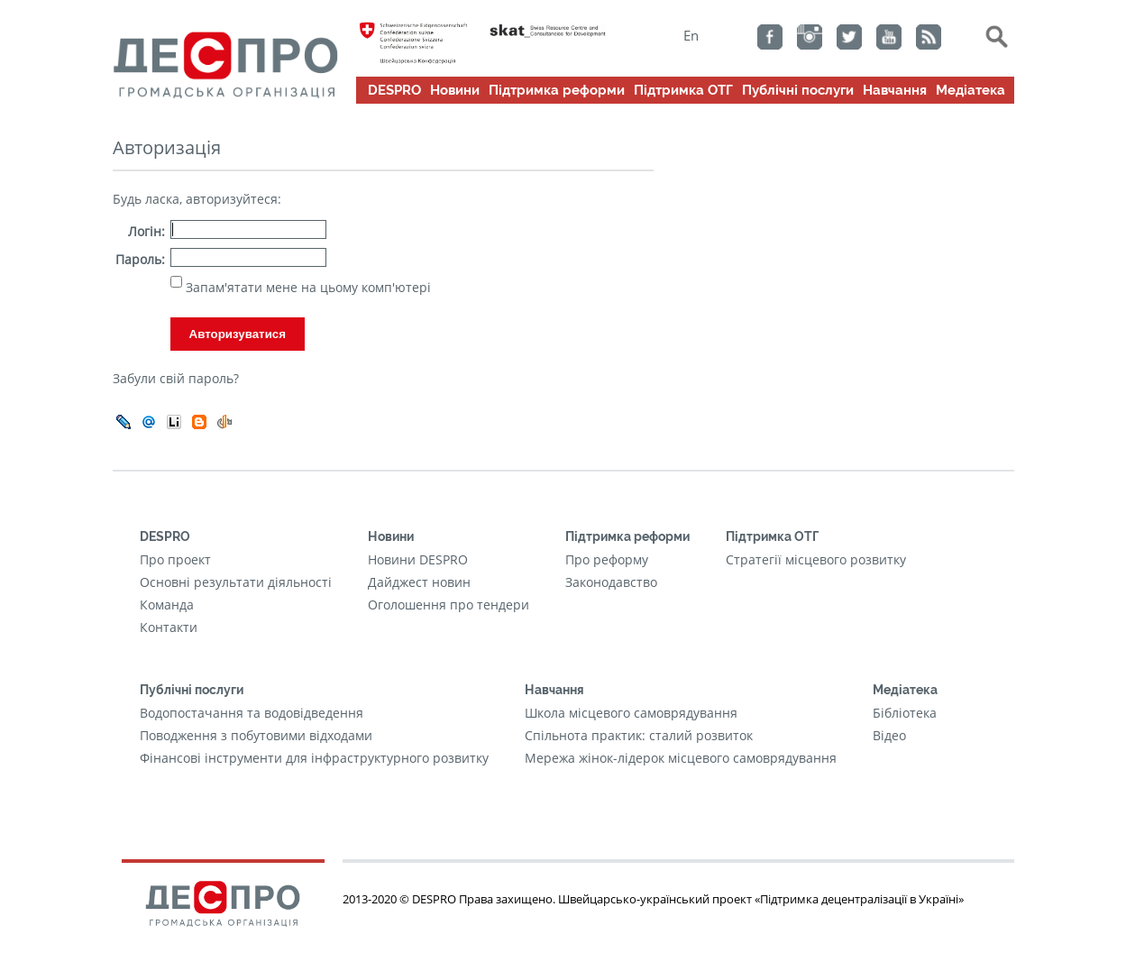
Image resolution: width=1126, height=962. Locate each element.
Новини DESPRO (418, 559)
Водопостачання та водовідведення (251, 712)
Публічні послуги (798, 90)
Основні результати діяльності (236, 582)
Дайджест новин (419, 582)
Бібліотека (905, 712)
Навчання (895, 90)
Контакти (168, 627)
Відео (889, 735)
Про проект (175, 559)
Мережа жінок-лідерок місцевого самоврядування (681, 757)
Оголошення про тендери (448, 604)
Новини (455, 90)
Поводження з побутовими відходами (256, 735)
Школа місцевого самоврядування (631, 712)
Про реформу (606, 559)
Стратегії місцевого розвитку (816, 559)
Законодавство (611, 582)
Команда (167, 604)
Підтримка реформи (557, 90)
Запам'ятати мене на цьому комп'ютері (306, 287)
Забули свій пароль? (176, 378)
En (691, 35)
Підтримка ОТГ (683, 90)
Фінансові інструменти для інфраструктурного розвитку (314, 757)
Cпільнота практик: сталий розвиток (639, 735)
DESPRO (394, 90)
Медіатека (970, 90)
